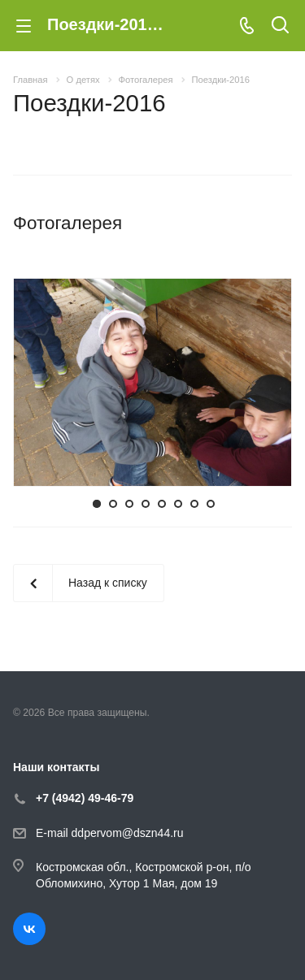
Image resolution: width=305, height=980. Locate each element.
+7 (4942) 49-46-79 (84, 797)
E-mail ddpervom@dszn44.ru (110, 833)
